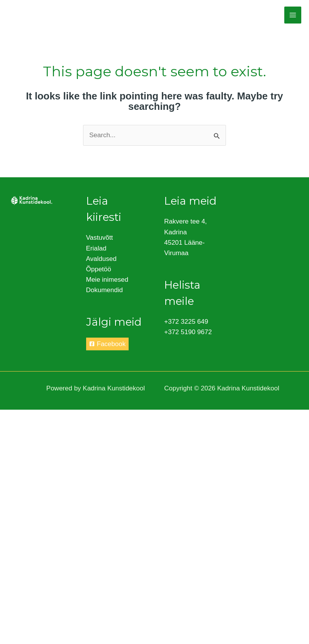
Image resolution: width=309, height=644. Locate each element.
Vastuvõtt (99, 237)
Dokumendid (104, 290)
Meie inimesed (107, 279)
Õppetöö (98, 269)
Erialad (96, 248)
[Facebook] (107, 344)
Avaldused (101, 258)
